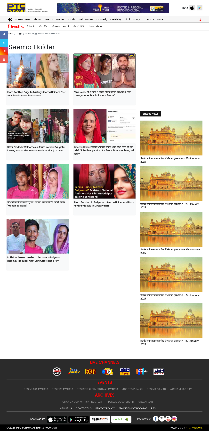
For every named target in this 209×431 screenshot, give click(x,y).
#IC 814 (43, 26)
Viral (127, 19)
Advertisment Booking (133, 408)
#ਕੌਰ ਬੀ (31, 26)
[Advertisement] (171, 80)
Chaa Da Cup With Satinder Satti (83, 401)
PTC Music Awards (36, 389)
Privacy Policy (105, 408)
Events (49, 19)
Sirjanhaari (145, 401)
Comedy (101, 19)
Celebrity (115, 19)
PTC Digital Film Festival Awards (97, 389)
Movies (60, 19)
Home (10, 33)
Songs (137, 19)
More (161, 19)
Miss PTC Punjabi (132, 389)
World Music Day (181, 389)
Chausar (149, 19)
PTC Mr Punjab (156, 389)
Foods (71, 19)
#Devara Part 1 (60, 26)
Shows (38, 19)
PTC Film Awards (62, 389)
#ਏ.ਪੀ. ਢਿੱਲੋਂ (78, 26)
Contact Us (84, 408)
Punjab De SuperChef (121, 401)
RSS (153, 408)
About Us (66, 408)
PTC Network (194, 428)
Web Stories (85, 19)
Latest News (23, 19)
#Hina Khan (95, 26)
